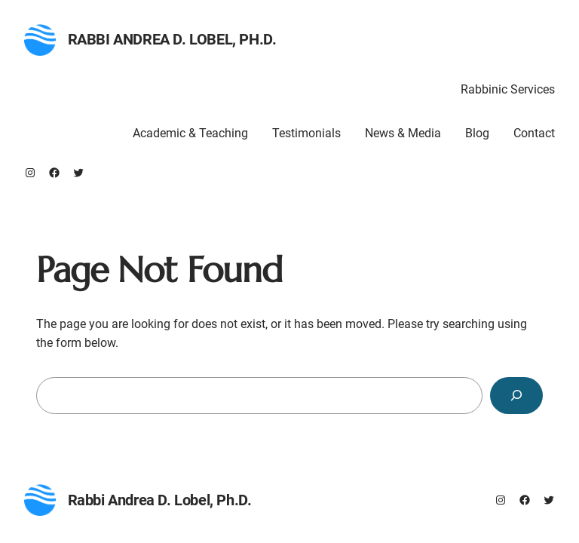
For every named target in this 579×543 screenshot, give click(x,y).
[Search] (516, 395)
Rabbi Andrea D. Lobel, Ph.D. (172, 39)
